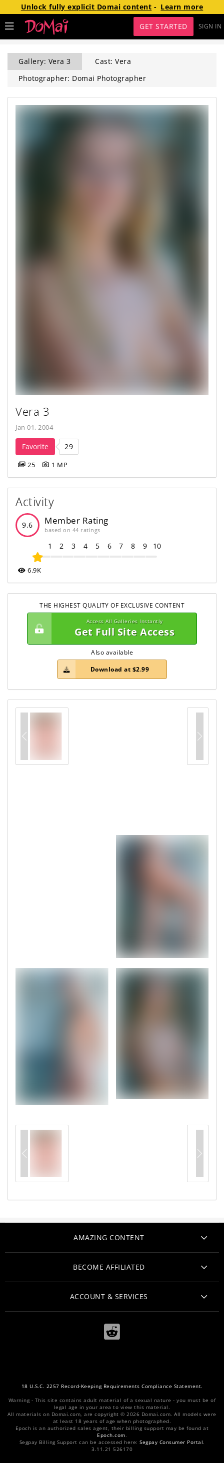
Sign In (210, 26)
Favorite (35, 446)
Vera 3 (33, 411)
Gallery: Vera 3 (44, 61)
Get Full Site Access (110, 628)
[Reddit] (112, 1332)
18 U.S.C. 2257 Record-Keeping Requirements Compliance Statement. (112, 1386)
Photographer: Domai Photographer (82, 78)
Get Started (164, 26)
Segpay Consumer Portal (171, 1442)
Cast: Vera (113, 61)
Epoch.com (111, 1435)
